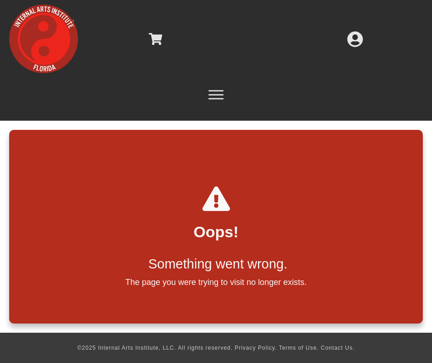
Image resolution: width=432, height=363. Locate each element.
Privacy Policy (255, 348)
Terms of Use (298, 348)
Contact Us (337, 348)
